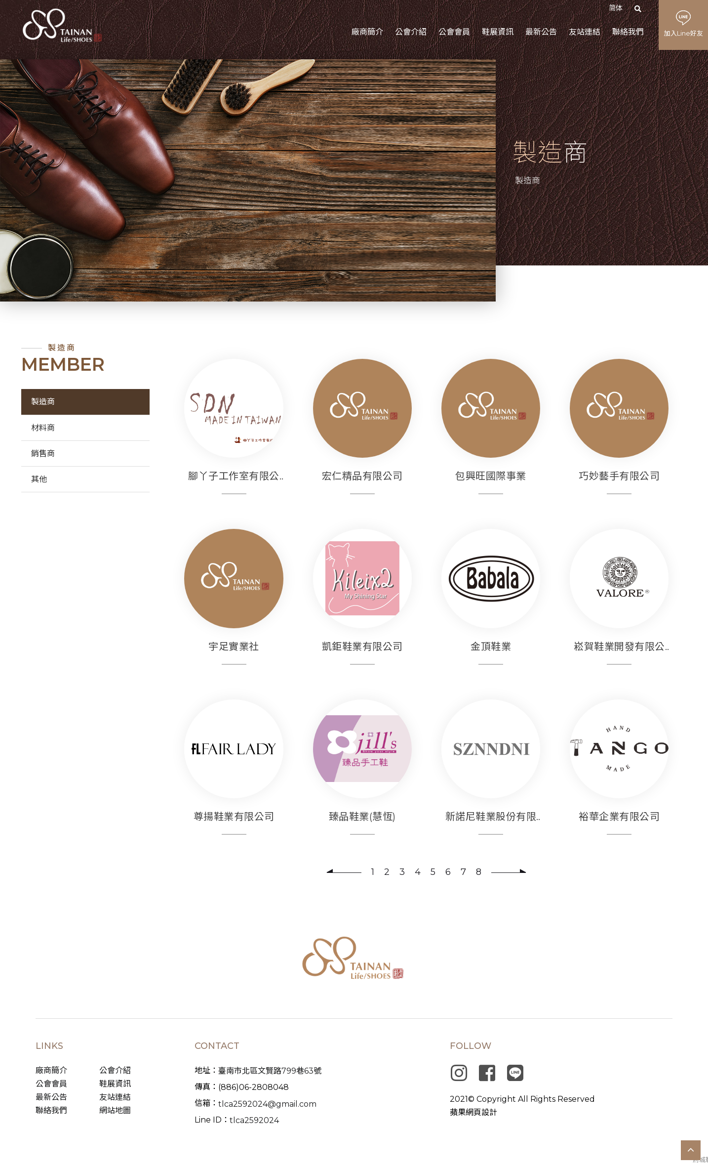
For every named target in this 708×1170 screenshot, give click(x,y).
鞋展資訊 (115, 1083)
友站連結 (115, 1097)
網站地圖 (115, 1110)
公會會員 (51, 1083)
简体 (616, 7)
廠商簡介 (51, 1070)
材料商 (43, 428)
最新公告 (51, 1097)
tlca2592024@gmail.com (267, 1104)
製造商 (43, 401)
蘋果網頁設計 (473, 1112)
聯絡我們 (51, 1110)
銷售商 (43, 453)
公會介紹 (115, 1070)
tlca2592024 (254, 1120)
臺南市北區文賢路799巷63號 (269, 1071)
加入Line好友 (683, 33)
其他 (39, 479)
